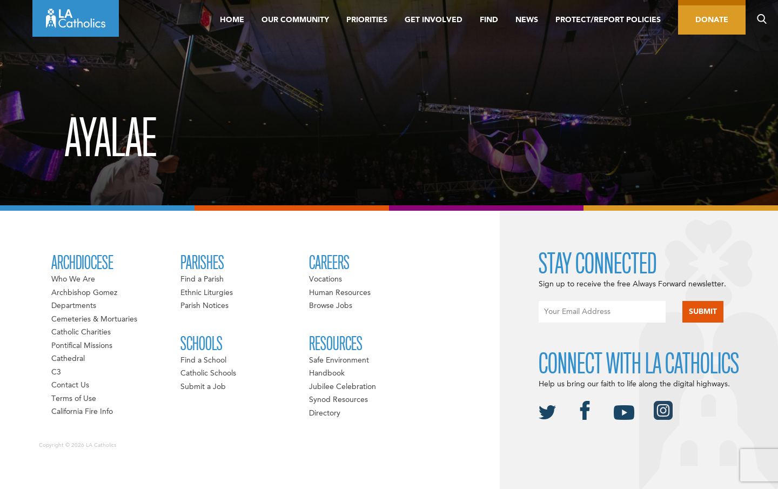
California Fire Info (82, 412)
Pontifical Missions (81, 346)
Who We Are (73, 279)
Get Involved (433, 20)
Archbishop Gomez (84, 293)
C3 (56, 372)
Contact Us (70, 385)
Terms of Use (73, 399)
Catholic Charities (81, 332)
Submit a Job (203, 387)
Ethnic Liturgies (206, 293)
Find (489, 20)
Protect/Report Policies (608, 20)
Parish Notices (204, 306)
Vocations (325, 279)
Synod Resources (338, 400)
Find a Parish (202, 279)
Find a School (203, 360)
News (526, 20)
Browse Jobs (330, 306)
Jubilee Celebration (342, 387)
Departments (73, 306)
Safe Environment (339, 360)
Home (232, 20)
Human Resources (340, 293)
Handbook (327, 373)
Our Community (295, 20)
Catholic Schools (208, 373)
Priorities (366, 20)
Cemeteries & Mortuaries (94, 319)
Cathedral (68, 359)
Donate (711, 20)
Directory (324, 413)
